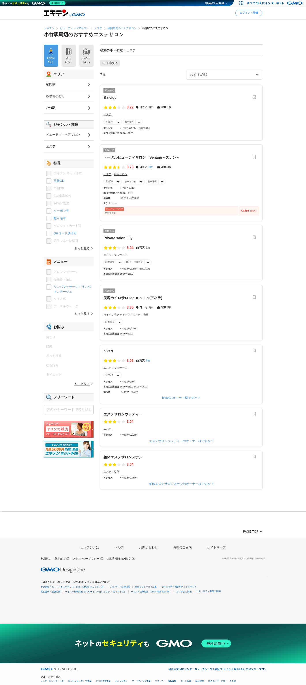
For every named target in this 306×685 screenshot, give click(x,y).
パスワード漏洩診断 (120, 587)
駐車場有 (129, 121)
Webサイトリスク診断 (146, 587)
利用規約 (46, 558)
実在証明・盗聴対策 (50, 591)
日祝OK (109, 121)
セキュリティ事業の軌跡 (208, 591)
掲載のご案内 (182, 547)
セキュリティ (121, 681)
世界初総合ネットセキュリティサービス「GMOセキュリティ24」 (73, 587)
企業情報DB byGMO (121, 558)
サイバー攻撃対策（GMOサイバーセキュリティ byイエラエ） (95, 591)
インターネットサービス (52, 681)
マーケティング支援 (141, 681)
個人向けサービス (216, 681)
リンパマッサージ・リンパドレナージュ (72, 289)
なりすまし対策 (184, 591)
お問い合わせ (148, 547)
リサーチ (159, 681)
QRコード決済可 (134, 262)
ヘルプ (119, 547)
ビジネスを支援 (103, 681)
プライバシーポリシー (88, 558)
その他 (232, 681)
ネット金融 (185, 681)
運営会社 (61, 558)
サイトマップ (216, 547)
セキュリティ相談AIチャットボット (179, 586)
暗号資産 (199, 681)
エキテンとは (90, 547)
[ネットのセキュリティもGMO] (34, 3)
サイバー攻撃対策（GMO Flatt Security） (151, 591)
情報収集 (172, 681)
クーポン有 (130, 181)
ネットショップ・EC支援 (80, 681)
